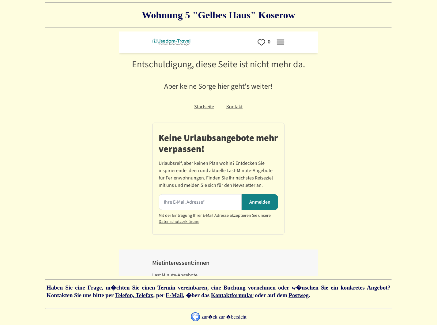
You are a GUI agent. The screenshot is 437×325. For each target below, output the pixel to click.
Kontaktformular (232, 295)
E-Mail (174, 295)
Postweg (299, 295)
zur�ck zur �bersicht (224, 316)
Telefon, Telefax (134, 295)
